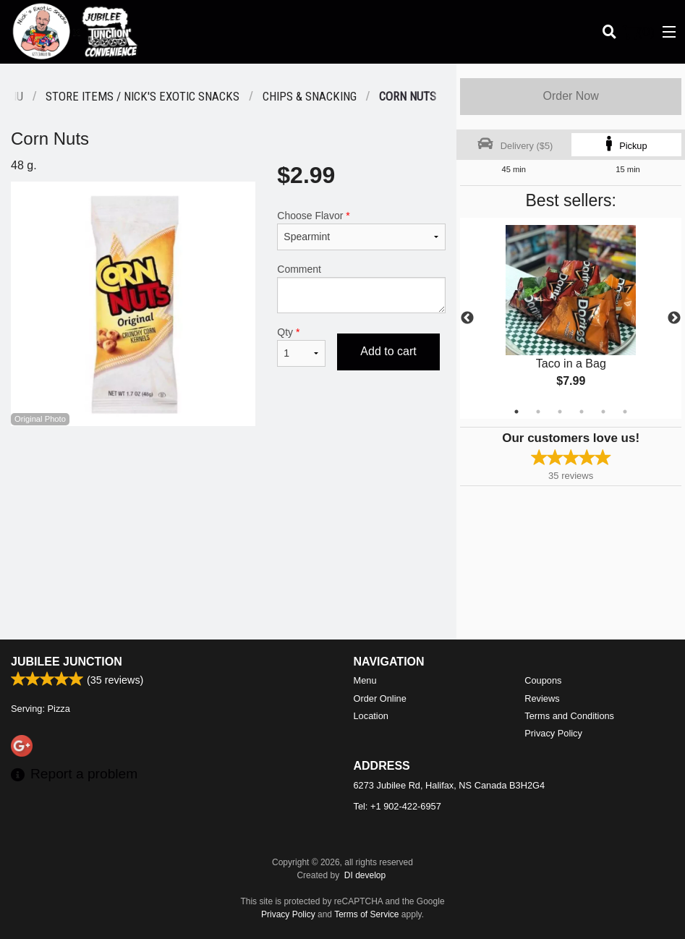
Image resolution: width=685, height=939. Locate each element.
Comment (361, 288)
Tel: (397, 806)
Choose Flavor (361, 230)
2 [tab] (538, 411)
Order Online (380, 698)
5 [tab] (603, 411)
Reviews (541, 698)
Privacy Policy (553, 733)
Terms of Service (366, 914)
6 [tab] (625, 411)
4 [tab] (581, 411)
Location (371, 715)
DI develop (365, 875)
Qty (301, 346)
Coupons (542, 680)
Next (674, 318)
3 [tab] (560, 411)
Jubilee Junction (66, 661)
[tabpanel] (571, 318)
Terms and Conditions (569, 715)
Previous (467, 318)
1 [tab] (516, 411)
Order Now (570, 96)
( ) (639, 32)
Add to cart (388, 351)
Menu (365, 680)
